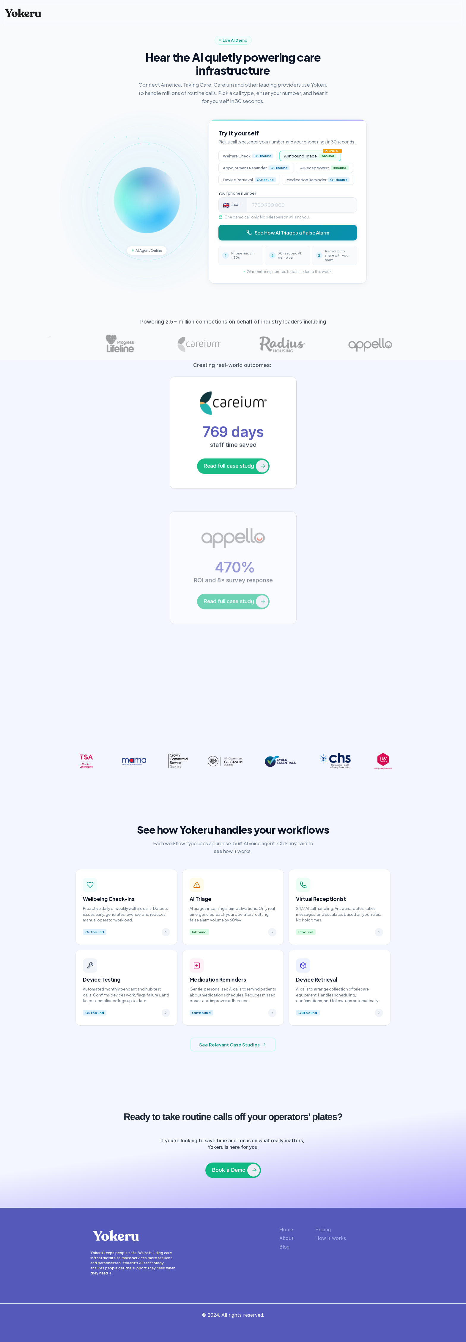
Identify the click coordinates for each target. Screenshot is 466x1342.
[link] (233, 498)
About (286, 1238)
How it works (330, 1238)
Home (286, 1229)
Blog (284, 1247)
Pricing (323, 1229)
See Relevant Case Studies (233, 1044)
